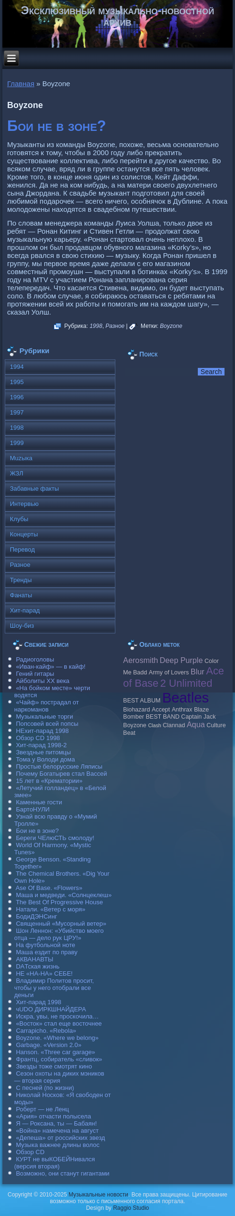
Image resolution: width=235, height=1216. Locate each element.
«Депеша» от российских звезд (60, 1137)
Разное (114, 326)
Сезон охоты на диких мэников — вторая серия (59, 1077)
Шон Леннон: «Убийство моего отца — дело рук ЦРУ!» (59, 934)
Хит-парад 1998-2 (41, 745)
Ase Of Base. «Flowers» (49, 887)
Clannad (174, 725)
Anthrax (182, 709)
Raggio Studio (131, 1208)
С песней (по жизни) (45, 1087)
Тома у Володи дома (45, 759)
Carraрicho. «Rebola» (46, 1030)
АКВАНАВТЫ (34, 959)
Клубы (19, 519)
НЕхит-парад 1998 (42, 730)
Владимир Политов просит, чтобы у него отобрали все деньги (54, 988)
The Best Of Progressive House (59, 902)
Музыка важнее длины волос (57, 1144)
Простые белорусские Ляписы (59, 766)
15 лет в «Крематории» (49, 780)
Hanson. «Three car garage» (55, 1052)
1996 (17, 397)
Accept (161, 709)
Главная (20, 83)
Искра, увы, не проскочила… (57, 1016)
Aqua (196, 724)
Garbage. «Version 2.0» (48, 1044)
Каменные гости (39, 802)
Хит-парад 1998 (38, 1002)
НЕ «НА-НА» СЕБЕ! (44, 973)
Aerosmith (140, 660)
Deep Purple (181, 660)
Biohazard (136, 709)
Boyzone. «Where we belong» (57, 1037)
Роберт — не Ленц (42, 1109)
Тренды (21, 579)
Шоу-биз (22, 625)
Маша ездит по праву (46, 952)
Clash (154, 725)
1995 (17, 382)
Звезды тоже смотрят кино (54, 1066)
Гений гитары (35, 673)
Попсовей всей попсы (47, 723)
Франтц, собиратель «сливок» (59, 1059)
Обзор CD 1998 (38, 737)
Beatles (185, 697)
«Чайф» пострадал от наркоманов (46, 706)
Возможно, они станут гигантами (62, 1173)
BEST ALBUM (141, 700)
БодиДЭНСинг (36, 916)
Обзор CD (30, 1152)
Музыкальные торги (44, 716)
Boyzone (171, 326)
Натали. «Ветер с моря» (50, 909)
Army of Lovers (169, 672)
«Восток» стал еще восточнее (59, 1023)
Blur (197, 671)
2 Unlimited (186, 683)
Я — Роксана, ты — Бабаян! (56, 1123)
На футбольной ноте (45, 945)
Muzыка (21, 458)
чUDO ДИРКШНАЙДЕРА (51, 1009)
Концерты (24, 534)
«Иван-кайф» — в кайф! (50, 666)
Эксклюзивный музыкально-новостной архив (117, 16)
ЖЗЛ (16, 473)
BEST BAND (163, 716)
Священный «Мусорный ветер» (61, 923)
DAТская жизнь (38, 966)
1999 (17, 442)
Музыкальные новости (98, 1194)
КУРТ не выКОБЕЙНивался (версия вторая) (54, 1163)
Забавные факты (34, 488)
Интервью (24, 503)
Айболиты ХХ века (42, 680)
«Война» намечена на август (57, 1130)
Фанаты (21, 595)
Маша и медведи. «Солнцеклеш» (64, 895)
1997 (17, 412)
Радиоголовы (35, 659)
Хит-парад (25, 610)
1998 (96, 326)
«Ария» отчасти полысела (53, 1116)
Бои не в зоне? (56, 126)
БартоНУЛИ (33, 809)
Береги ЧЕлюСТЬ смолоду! (55, 837)
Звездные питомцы (43, 752)
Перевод (22, 549)
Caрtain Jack (198, 716)
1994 (17, 366)
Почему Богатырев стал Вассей (61, 773)
